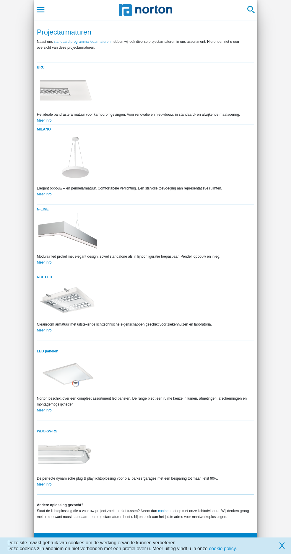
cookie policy (222, 548)
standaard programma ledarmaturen (82, 42)
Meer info (44, 120)
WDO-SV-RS (47, 431)
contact (164, 511)
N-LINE (43, 209)
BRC (41, 67)
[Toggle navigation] (41, 9)
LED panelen (47, 351)
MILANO (44, 129)
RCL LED (44, 277)
